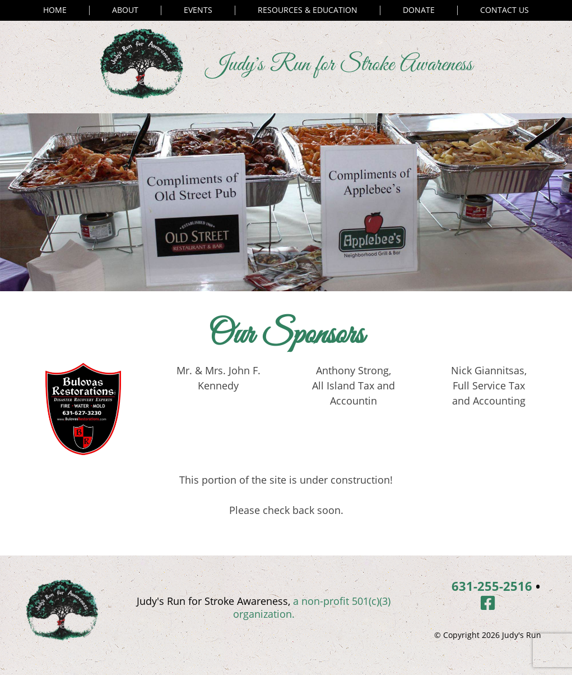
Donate (419, 10)
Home (55, 10)
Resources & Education (307, 10)
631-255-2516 (492, 586)
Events (198, 10)
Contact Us (504, 10)
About (125, 10)
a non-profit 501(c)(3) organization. (312, 607)
